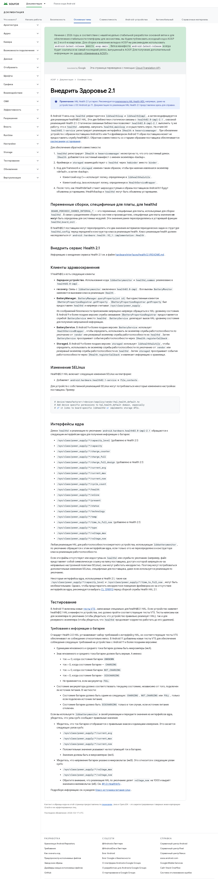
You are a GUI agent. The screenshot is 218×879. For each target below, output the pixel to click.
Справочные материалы (195, 19)
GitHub (47, 872)
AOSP (53, 79)
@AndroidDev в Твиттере (114, 848)
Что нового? (10, 19)
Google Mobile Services (171, 863)
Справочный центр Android (173, 843)
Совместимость (108, 19)
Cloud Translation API (148, 68)
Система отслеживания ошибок (176, 872)
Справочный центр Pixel (172, 848)
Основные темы (84, 79)
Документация (14, 12)
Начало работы (33, 19)
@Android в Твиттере (112, 843)
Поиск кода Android (64, 3)
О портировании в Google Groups (118, 872)
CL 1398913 (107, 589)
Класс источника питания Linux (112, 790)
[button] (18, 25)
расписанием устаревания (65, 141)
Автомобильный (164, 19)
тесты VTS (89, 608)
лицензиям (107, 804)
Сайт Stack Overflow (170, 867)
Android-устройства (136, 19)
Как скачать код (52, 853)
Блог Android (108, 853)
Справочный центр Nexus (172, 853)
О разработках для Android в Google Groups (124, 867)
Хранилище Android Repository (59, 843)
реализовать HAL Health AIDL (130, 101)
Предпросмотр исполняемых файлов (62, 858)
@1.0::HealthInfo (111, 784)
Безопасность (57, 19)
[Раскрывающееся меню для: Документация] (46, 3)
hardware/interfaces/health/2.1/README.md (140, 254)
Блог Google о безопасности (116, 858)
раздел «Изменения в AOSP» (91, 53)
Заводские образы (53, 863)
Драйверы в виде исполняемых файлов (63, 867)
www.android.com (169, 858)
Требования (50, 848)
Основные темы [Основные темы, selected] (82, 19)
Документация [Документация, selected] (34, 3)
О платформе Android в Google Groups (121, 863)
